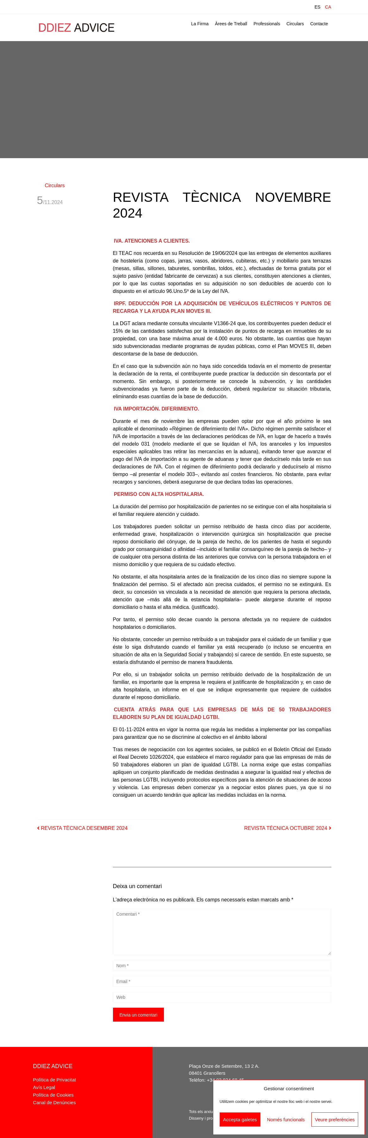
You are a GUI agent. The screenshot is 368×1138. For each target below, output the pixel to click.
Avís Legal (44, 1087)
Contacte (319, 23)
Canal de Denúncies (54, 1102)
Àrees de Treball (231, 23)
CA (328, 6)
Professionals (266, 23)
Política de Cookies (53, 1095)
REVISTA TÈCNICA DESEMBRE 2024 (82, 828)
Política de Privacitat (54, 1079)
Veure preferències (335, 1119)
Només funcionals (286, 1119)
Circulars (295, 23)
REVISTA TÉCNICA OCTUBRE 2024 (287, 828)
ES (318, 6)
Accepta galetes (240, 1119)
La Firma (200, 23)
